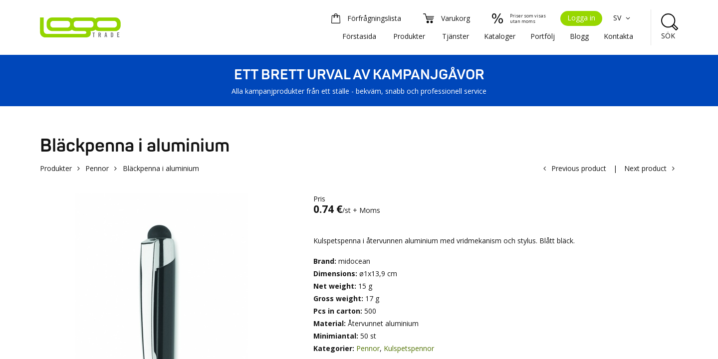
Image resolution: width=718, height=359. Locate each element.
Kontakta (618, 36)
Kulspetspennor (409, 348)
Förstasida (359, 36)
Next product (645, 168)
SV (623, 17)
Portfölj (542, 36)
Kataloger (499, 36)
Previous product (578, 168)
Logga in (581, 17)
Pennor (97, 168)
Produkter (409, 36)
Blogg (579, 36)
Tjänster (455, 36)
